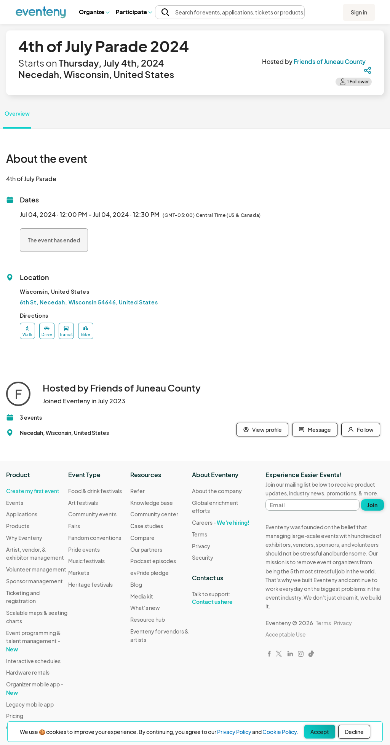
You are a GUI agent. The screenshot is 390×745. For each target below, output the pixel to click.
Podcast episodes (153, 560)
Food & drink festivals (95, 490)
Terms (199, 534)
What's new (145, 607)
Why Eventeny (24, 537)
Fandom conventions (94, 537)
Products (17, 525)
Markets (78, 572)
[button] (94, 11)
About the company (217, 490)
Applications (21, 514)
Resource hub (147, 619)
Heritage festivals (90, 584)
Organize (94, 11)
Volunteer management (36, 569)
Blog (136, 584)
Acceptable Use (285, 634)
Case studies (146, 525)
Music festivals (86, 560)
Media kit (141, 596)
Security (202, 557)
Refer (137, 490)
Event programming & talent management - (33, 641)
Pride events (84, 549)
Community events (92, 514)
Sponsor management (34, 581)
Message (315, 429)
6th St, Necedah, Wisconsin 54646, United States (89, 302)
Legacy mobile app (30, 704)
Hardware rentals (28, 672)
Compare (142, 537)
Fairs (74, 525)
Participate (134, 11)
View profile (262, 429)
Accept (319, 731)
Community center (154, 514)
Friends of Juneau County (330, 61)
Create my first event (32, 490)
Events (14, 502)
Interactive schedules (33, 660)
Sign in (359, 12)
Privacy (201, 546)
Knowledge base (151, 502)
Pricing (14, 715)
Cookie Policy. (280, 731)
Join (372, 504)
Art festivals (83, 502)
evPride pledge (149, 572)
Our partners (146, 549)
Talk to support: (223, 598)
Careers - (220, 522)
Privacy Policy (234, 731)
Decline (354, 731)
